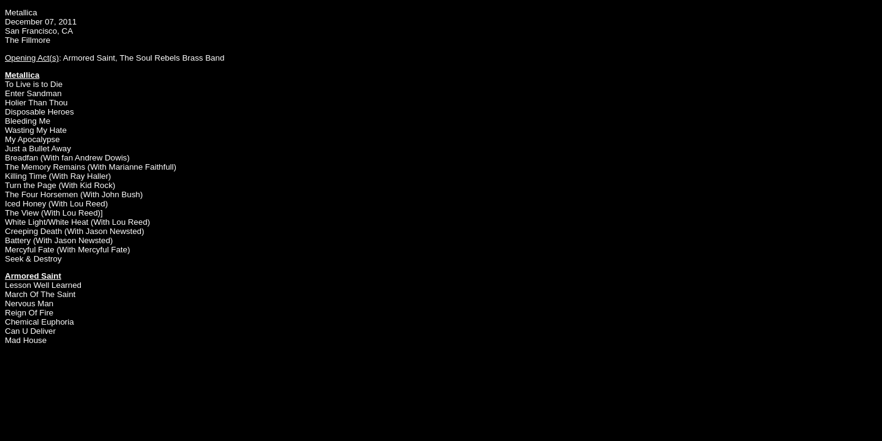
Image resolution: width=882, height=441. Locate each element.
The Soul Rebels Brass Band (171, 57)
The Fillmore (27, 40)
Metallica (21, 12)
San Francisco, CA (39, 31)
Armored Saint (89, 57)
